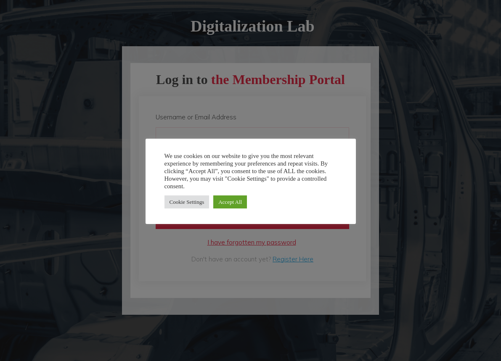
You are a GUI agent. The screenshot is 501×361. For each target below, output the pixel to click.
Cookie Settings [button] (187, 202)
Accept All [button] (230, 202)
